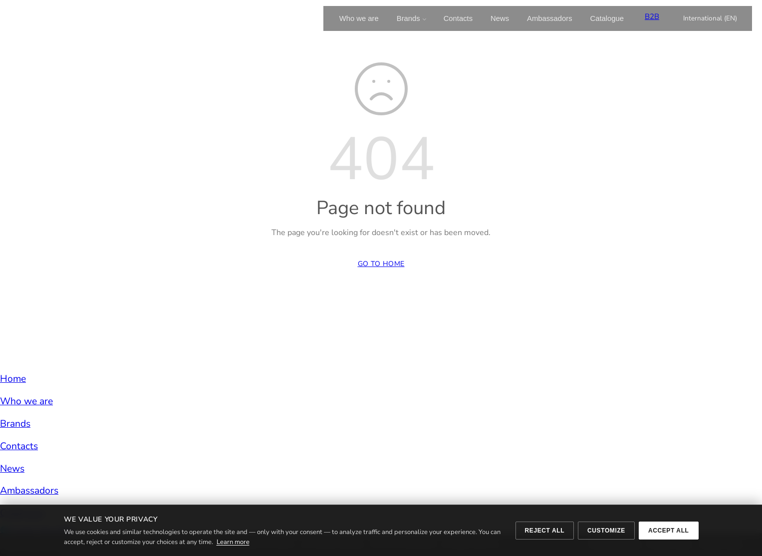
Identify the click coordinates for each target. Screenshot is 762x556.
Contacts (458, 18)
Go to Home (381, 264)
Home (13, 378)
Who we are (359, 18)
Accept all (668, 530)
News (500, 18)
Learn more (233, 542)
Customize (606, 530)
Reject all (545, 530)
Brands (408, 18)
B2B (652, 16)
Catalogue (607, 18)
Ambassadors (549, 18)
